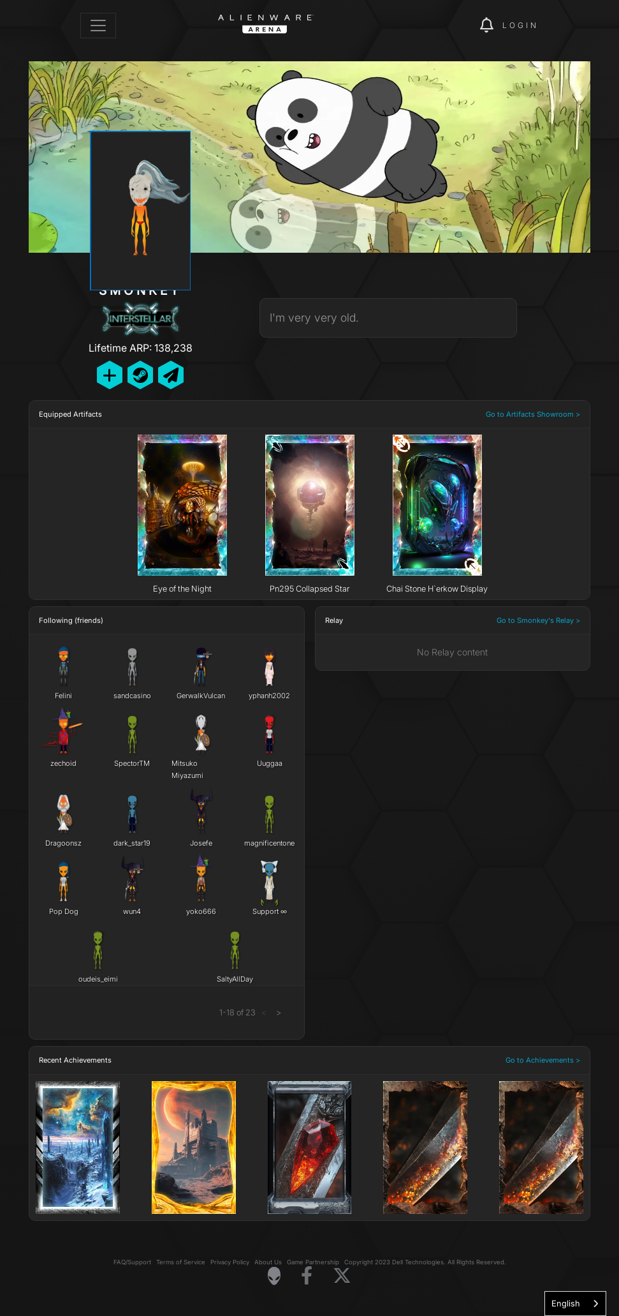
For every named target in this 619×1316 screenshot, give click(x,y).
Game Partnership (313, 1262)
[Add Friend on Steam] (140, 375)
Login (520, 25)
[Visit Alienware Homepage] (274, 1276)
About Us (268, 1262)
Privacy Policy (229, 1262)
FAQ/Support (132, 1262)
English (565, 1303)
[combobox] (575, 1303)
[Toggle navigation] (98, 25)
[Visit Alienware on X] (342, 1276)
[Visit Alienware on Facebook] (307, 1276)
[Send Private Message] (171, 375)
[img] (448, 25)
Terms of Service (180, 1262)
